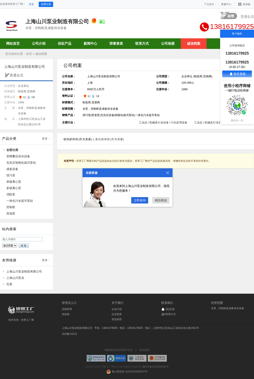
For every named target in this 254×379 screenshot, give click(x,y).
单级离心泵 (13, 181)
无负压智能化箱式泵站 (21, 162)
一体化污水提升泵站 (19, 200)
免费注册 (46, 4)
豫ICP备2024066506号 (156, 366)
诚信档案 (41, 53)
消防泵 (10, 194)
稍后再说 (161, 200)
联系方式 (171, 314)
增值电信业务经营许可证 (119, 350)
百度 (9, 284)
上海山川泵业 (15, 277)
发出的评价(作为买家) (109, 139)
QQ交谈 (170, 309)
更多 (45, 138)
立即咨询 (140, 200)
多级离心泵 (13, 188)
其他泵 (10, 213)
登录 (31, 4)
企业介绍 (117, 309)
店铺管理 (67, 309)
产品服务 (209, 4)
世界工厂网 (27, 319)
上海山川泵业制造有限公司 (24, 271)
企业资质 (117, 314)
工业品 (143, 122)
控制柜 (10, 207)
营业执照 (117, 319)
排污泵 (10, 175)
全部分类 (12, 150)
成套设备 (12, 169)
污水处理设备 (179, 122)
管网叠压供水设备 (18, 156)
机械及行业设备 (159, 122)
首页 (29, 53)
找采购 (65, 314)
